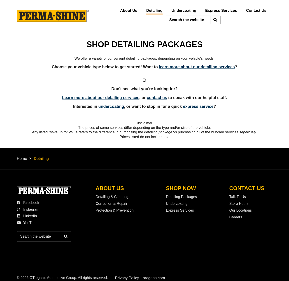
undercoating (111, 106)
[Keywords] (188, 20)
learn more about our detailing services (197, 67)
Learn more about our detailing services (100, 97)
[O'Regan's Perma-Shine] (53, 16)
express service (198, 106)
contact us (157, 97)
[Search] (215, 20)
